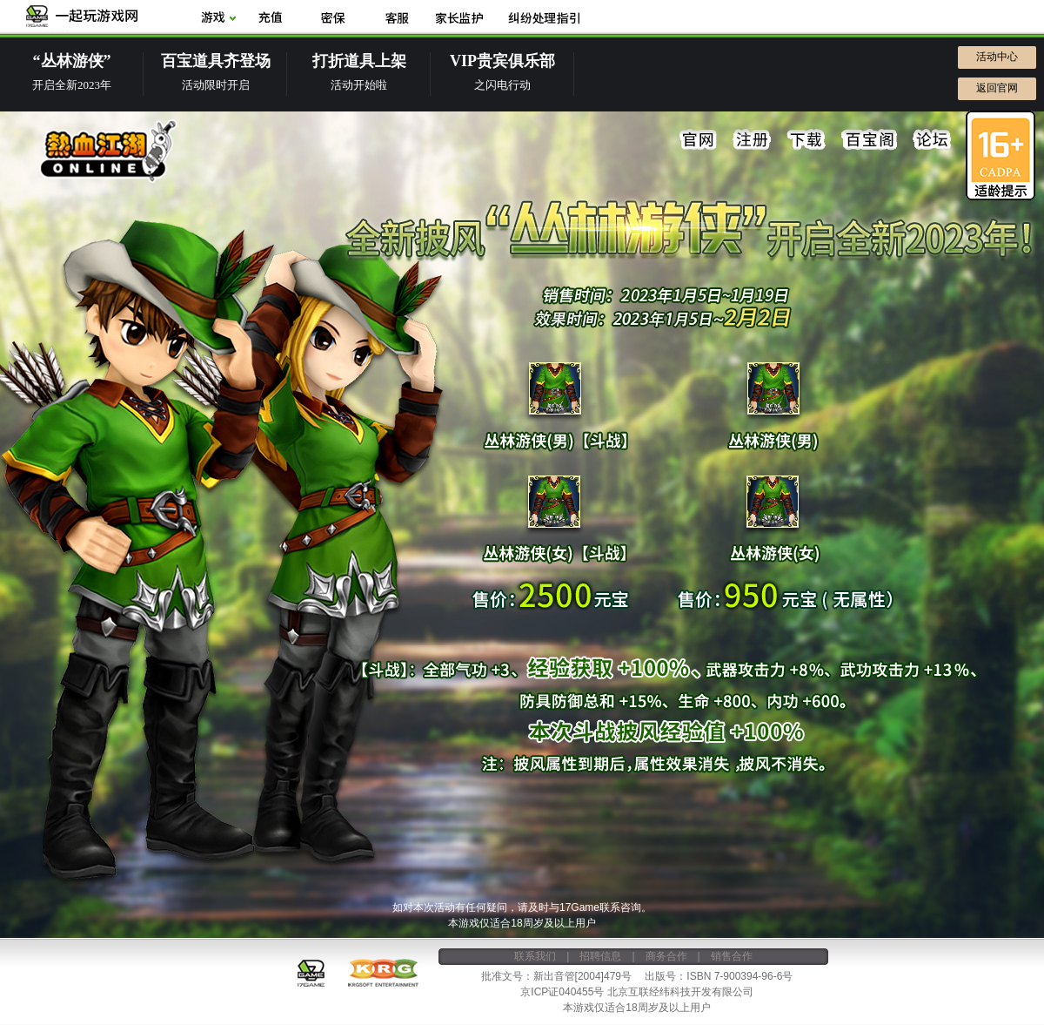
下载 (806, 140)
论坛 (932, 140)
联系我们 (535, 956)
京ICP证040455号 (562, 992)
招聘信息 (600, 956)
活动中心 (997, 57)
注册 (753, 140)
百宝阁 (869, 140)
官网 (699, 140)
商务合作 (666, 956)
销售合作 (732, 956)
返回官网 (997, 88)
